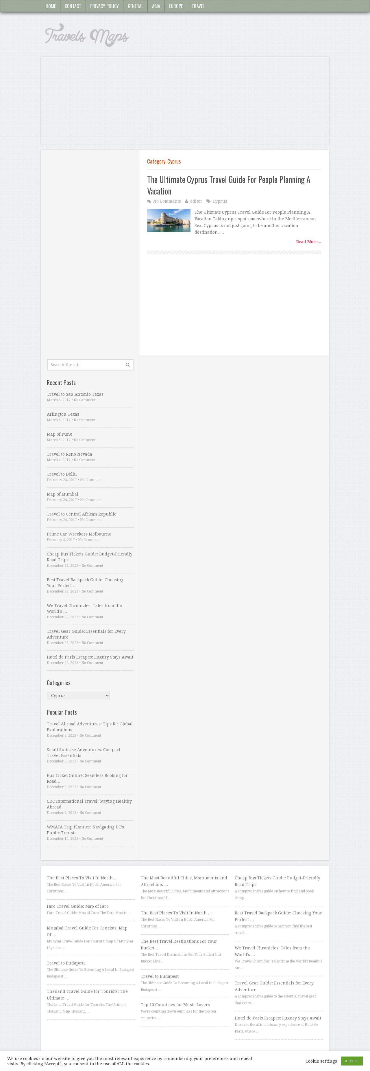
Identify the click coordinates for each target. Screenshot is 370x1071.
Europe (176, 6)
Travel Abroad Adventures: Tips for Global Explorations (90, 727)
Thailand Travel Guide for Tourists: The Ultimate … (87, 994)
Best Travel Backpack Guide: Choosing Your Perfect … (85, 582)
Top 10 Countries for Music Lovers (175, 1004)
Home (51, 6)
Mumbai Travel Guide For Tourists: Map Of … (87, 931)
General (135, 6)
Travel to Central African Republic (81, 514)
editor (196, 201)
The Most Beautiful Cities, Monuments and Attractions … (184, 881)
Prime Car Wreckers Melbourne (79, 534)
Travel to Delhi (62, 474)
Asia (156, 6)
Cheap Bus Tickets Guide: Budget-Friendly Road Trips (89, 557)
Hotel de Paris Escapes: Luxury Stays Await (90, 657)
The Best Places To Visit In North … (82, 878)
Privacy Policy (104, 6)
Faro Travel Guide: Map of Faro (78, 906)
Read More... (308, 241)
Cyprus (220, 201)
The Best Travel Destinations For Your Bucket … (179, 944)
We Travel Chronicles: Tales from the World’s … (84, 608)
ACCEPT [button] (352, 1061)
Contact (73, 6)
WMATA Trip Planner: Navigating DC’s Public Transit (85, 830)
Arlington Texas (63, 414)
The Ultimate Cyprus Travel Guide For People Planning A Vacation (228, 185)
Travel (198, 6)
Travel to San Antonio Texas (75, 394)
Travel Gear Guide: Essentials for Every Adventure (86, 634)
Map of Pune (59, 434)
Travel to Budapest (66, 963)
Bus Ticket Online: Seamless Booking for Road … (87, 778)
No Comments (167, 201)
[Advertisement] (185, 103)
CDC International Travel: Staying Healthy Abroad (89, 804)
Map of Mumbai (62, 494)
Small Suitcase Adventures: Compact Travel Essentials (83, 752)
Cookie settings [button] (321, 1061)
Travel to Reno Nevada (69, 454)
